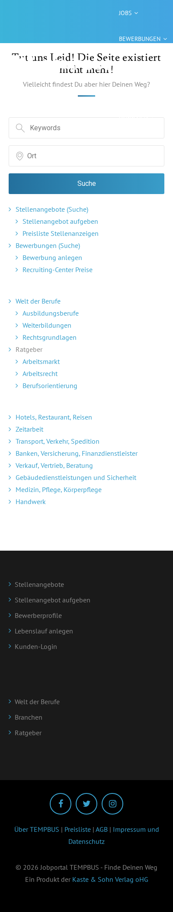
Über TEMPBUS (36, 829)
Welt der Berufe (38, 301)
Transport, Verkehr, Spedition (57, 441)
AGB (102, 829)
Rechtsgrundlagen (49, 337)
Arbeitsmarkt (41, 361)
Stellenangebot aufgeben (60, 221)
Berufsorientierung (49, 385)
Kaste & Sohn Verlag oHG (110, 879)
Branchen (133, 116)
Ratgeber (132, 65)
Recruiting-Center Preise (57, 269)
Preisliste (77, 829)
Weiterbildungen (46, 325)
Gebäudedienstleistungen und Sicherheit (76, 477)
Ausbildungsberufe (50, 313)
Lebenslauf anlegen (44, 631)
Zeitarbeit (29, 429)
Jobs (125, 13)
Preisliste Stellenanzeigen (60, 233)
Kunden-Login (36, 646)
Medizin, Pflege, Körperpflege (59, 489)
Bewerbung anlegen (52, 257)
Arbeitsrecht (40, 373)
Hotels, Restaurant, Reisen (54, 417)
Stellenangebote (39, 584)
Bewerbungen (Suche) (48, 245)
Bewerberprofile (38, 615)
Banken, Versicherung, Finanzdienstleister (77, 453)
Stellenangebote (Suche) (52, 209)
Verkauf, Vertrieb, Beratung (54, 465)
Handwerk (31, 501)
